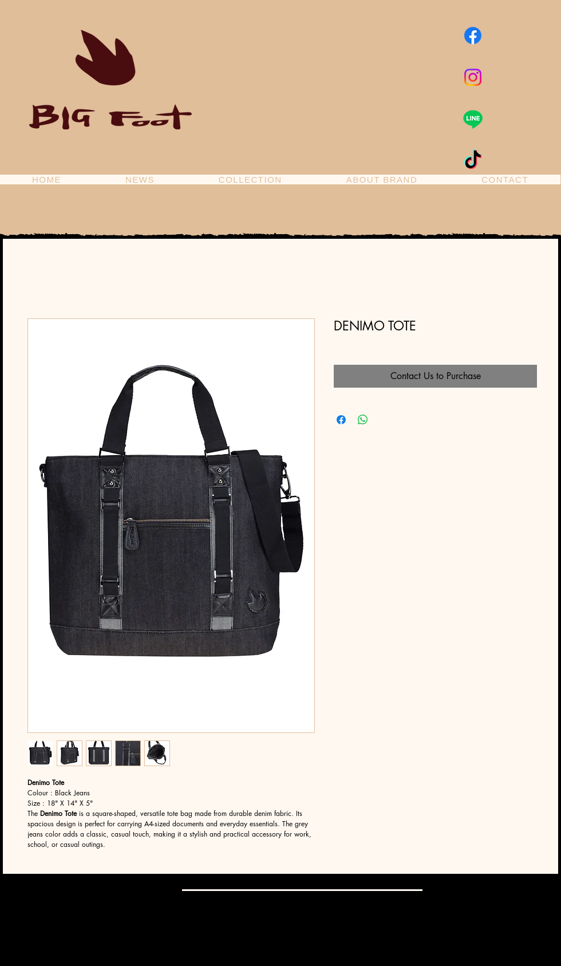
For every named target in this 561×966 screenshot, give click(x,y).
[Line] (472, 119)
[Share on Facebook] (341, 420)
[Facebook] (472, 35)
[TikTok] (472, 160)
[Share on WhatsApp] (363, 420)
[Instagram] (472, 77)
